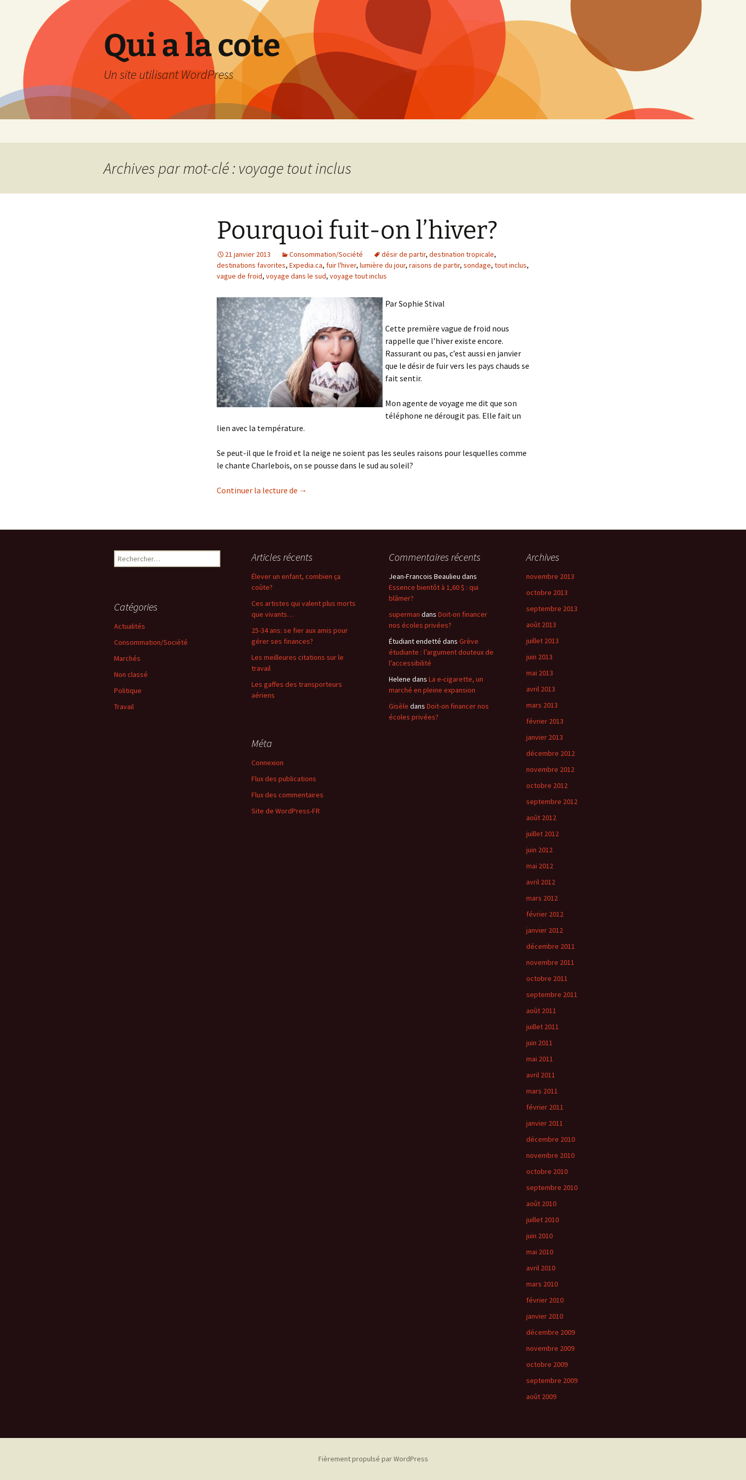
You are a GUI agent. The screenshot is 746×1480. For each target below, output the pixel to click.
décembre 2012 (550, 753)
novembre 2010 (550, 1155)
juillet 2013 (542, 640)
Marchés (127, 658)
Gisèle (399, 706)
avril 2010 (540, 1267)
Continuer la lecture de (262, 490)
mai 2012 (539, 865)
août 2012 (541, 817)
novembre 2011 (550, 962)
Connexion (267, 762)
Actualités (129, 626)
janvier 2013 (544, 737)
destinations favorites (251, 265)
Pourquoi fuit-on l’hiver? (357, 230)
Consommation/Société (326, 254)
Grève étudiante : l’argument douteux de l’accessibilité (441, 652)
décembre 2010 (550, 1139)
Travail (124, 706)
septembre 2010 (552, 1187)
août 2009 (541, 1396)
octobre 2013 (547, 592)
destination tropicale (461, 254)
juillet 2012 (542, 833)
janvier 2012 (544, 930)
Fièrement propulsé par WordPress (373, 1458)
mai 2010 (539, 1251)
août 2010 (541, 1203)
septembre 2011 (552, 994)
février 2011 (545, 1107)
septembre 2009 (552, 1380)
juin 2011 (539, 1042)
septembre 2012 (552, 801)
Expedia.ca (305, 265)
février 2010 (545, 1300)
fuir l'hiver (341, 265)
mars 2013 (542, 705)
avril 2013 (540, 689)
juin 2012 (539, 849)
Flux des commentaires (287, 794)
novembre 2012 (550, 769)
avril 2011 (540, 1075)
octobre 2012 (547, 785)
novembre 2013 (550, 576)
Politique (128, 690)
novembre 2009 (550, 1348)
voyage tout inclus (358, 276)
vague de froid (239, 276)
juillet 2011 (542, 1026)
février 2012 (545, 914)
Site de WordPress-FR (285, 810)
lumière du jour (382, 265)
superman (404, 614)
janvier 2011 (544, 1123)
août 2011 (541, 1010)
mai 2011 (539, 1058)
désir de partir (404, 254)
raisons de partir (434, 265)
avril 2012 (540, 882)
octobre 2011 (547, 978)
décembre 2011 (550, 946)
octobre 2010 (547, 1171)
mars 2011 (542, 1091)
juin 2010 (539, 1235)
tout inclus (511, 265)
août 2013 (541, 624)
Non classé (131, 674)
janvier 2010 (544, 1316)
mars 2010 (542, 1284)
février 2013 (545, 721)
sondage (477, 265)
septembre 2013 (552, 608)
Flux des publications (283, 778)
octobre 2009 (547, 1364)
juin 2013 (539, 656)
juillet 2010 (542, 1219)
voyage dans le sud (296, 276)
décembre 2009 (550, 1332)
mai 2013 (539, 672)
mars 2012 (542, 898)
